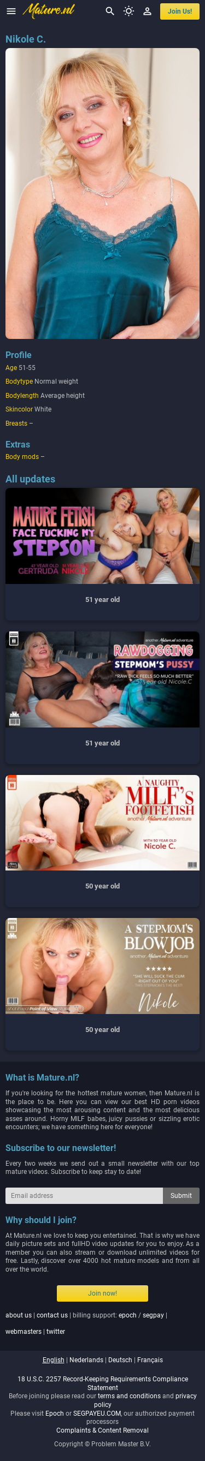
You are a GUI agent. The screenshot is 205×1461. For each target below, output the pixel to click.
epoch (128, 1315)
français (150, 1360)
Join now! (102, 1293)
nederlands (86, 1360)
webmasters (23, 1331)
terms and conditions (129, 1396)
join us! (180, 11)
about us (18, 1315)
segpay (153, 1315)
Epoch (54, 1413)
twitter (55, 1331)
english (54, 1360)
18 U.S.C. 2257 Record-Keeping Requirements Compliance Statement (102, 1383)
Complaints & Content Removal (102, 1430)
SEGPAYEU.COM (97, 1413)
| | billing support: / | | (86, 1323)
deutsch (120, 1360)
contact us (52, 1315)
